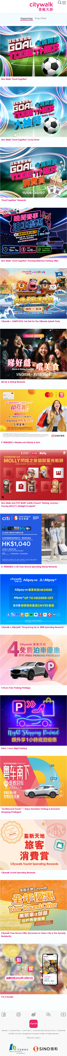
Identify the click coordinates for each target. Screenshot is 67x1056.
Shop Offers (40, 18)
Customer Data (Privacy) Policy (44, 1031)
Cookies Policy (15, 1031)
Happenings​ (27, 18)
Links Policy (27, 1031)
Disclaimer (61, 1031)
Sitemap (5, 1031)
